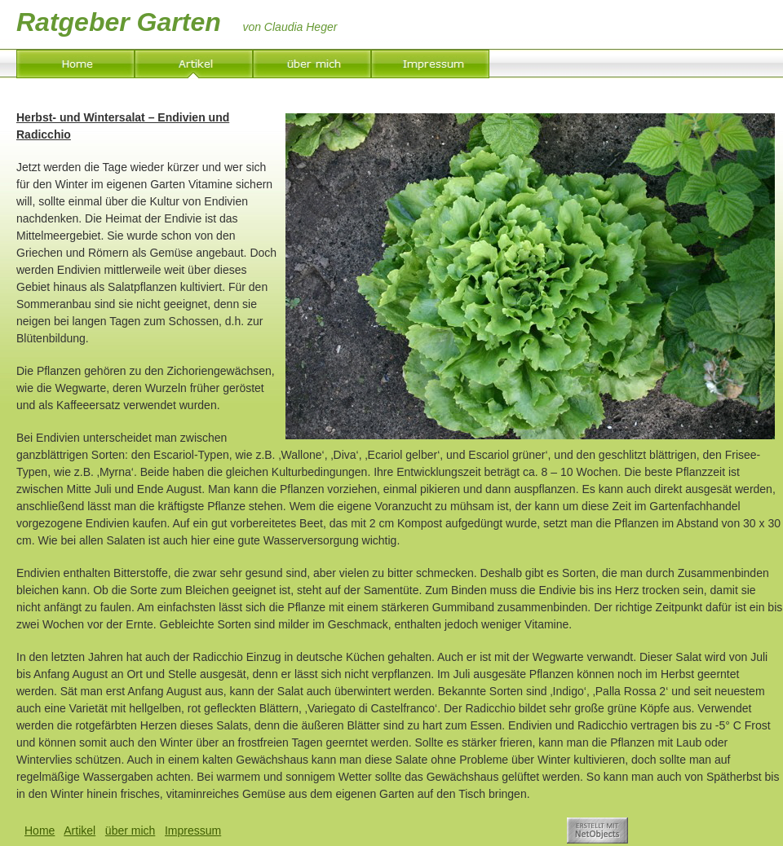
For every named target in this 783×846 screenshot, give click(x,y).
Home (39, 830)
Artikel (79, 830)
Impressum (193, 830)
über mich (130, 830)
